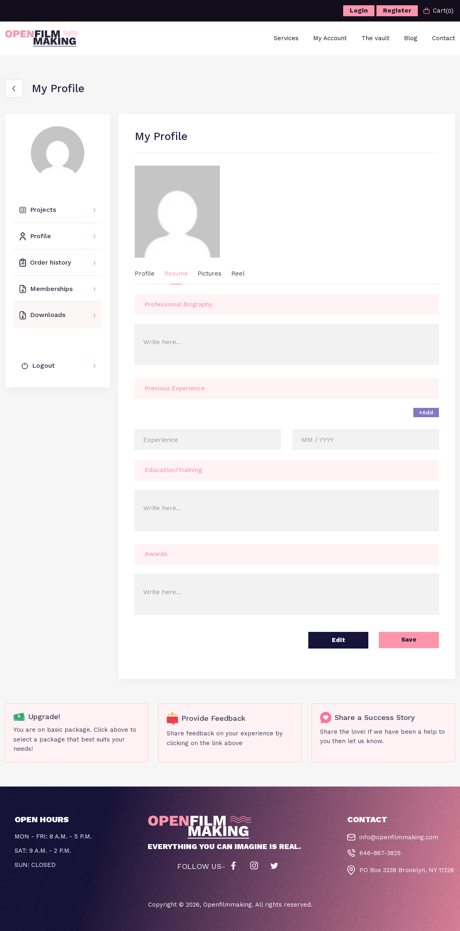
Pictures (209, 273)
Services (286, 38)
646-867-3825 (380, 853)
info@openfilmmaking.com (398, 837)
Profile (35, 236)
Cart (438, 11)
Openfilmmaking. (228, 904)
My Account (330, 38)
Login (359, 10)
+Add (426, 412)
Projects (37, 209)
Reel (238, 273)
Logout (38, 365)
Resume (176, 273)
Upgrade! (44, 716)
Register (397, 10)
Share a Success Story (375, 717)
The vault (375, 38)
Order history (45, 263)
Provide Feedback (213, 718)
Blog (410, 38)
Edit (338, 640)
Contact (443, 38)
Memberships (46, 289)
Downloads (42, 315)
